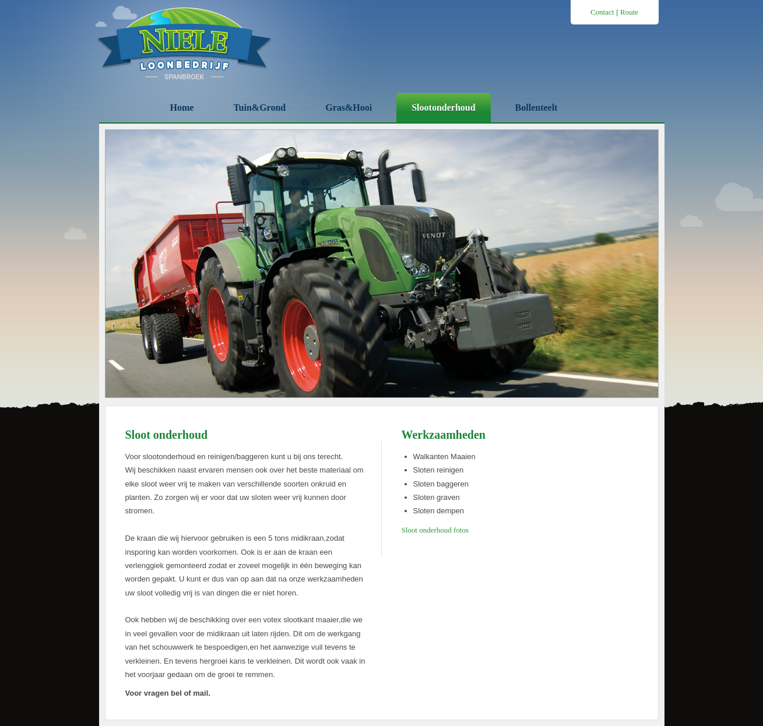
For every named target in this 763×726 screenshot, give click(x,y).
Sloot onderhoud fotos (435, 530)
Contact (602, 12)
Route (629, 12)
